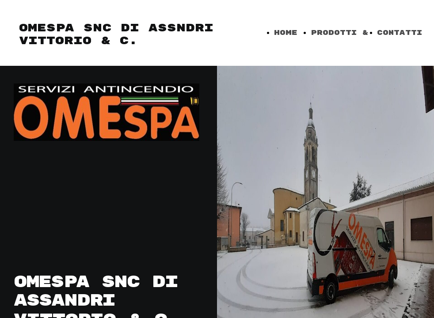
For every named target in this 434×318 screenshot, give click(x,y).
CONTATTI (399, 33)
